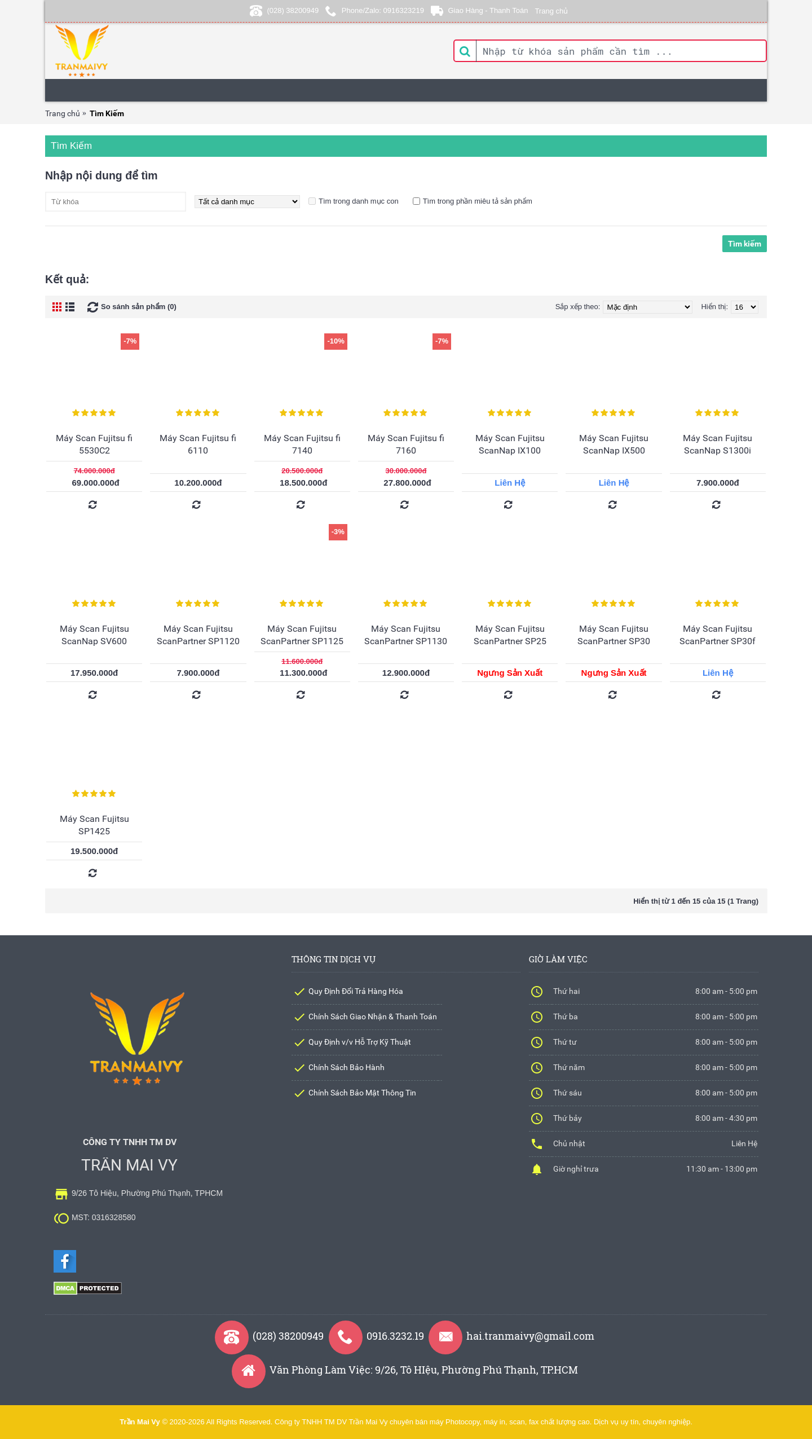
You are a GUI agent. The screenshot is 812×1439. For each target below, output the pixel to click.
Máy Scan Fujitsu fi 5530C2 (94, 444)
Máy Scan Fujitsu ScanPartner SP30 (613, 634)
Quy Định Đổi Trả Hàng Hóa (355, 991)
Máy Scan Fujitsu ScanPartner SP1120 (198, 634)
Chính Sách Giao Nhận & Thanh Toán (372, 1016)
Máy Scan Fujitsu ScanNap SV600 (94, 634)
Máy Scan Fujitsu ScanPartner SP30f (717, 634)
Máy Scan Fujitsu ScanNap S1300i (717, 444)
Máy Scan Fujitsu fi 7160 (406, 444)
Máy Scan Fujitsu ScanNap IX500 (613, 444)
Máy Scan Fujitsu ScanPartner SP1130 (405, 634)
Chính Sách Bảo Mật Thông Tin (362, 1092)
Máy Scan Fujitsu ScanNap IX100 (510, 444)
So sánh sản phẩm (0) (138, 306)
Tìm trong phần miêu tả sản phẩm (477, 201)
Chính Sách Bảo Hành (346, 1067)
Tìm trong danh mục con (359, 201)
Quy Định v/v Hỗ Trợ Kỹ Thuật (359, 1041)
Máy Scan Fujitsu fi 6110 (198, 444)
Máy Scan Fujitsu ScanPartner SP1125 (302, 634)
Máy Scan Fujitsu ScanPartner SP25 (510, 634)
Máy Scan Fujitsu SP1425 (94, 825)
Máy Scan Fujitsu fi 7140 (302, 444)
